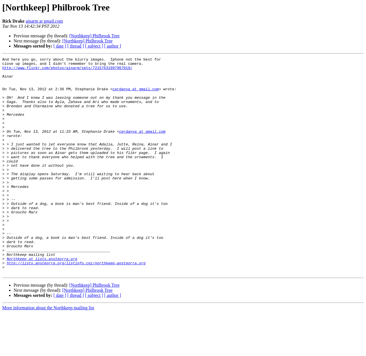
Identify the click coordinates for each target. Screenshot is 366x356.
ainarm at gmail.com (44, 21)
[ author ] (112, 46)
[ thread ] (75, 46)
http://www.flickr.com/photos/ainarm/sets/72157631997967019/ (67, 70)
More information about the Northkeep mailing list (48, 351)
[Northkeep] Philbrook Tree (94, 35)
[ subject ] (94, 46)
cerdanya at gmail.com (135, 95)
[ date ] (59, 46)
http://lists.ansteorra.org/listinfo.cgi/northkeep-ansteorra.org (76, 304)
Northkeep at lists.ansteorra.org (42, 299)
